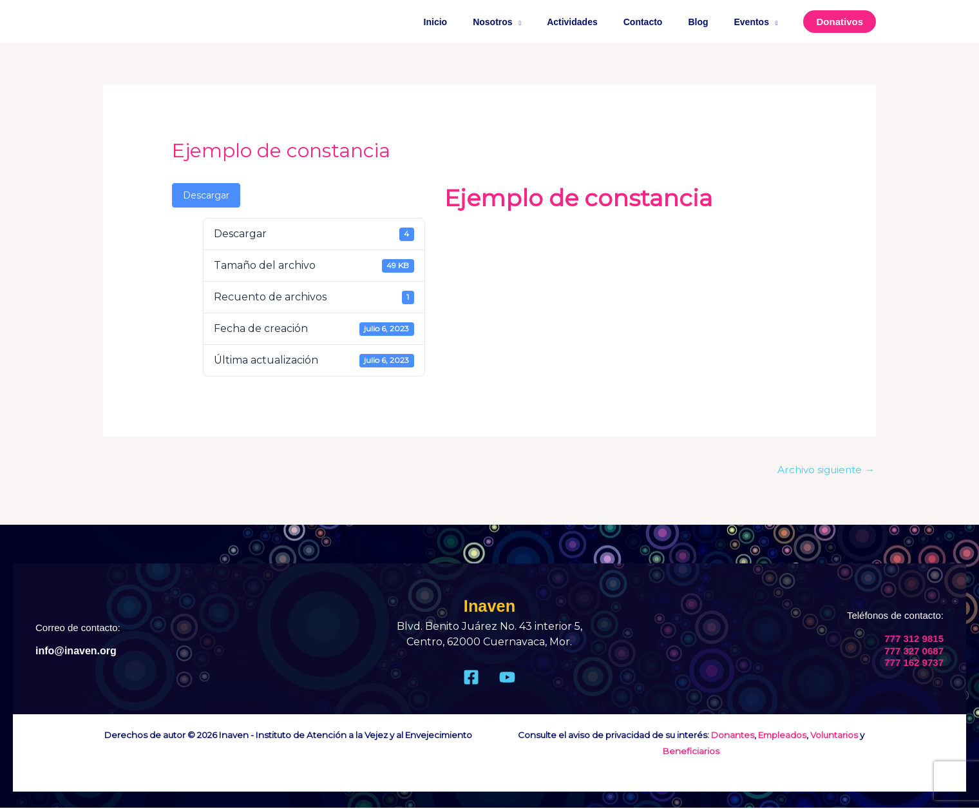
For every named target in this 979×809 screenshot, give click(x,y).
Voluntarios (834, 736)
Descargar (206, 195)
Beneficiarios (691, 751)
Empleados (782, 736)
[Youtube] (507, 678)
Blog (709, 22)
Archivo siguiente (824, 469)
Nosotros (527, 22)
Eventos (755, 22)
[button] (839, 21)
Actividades (599, 22)
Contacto (662, 22)
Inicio (478, 22)
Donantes (732, 736)
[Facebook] (471, 678)
